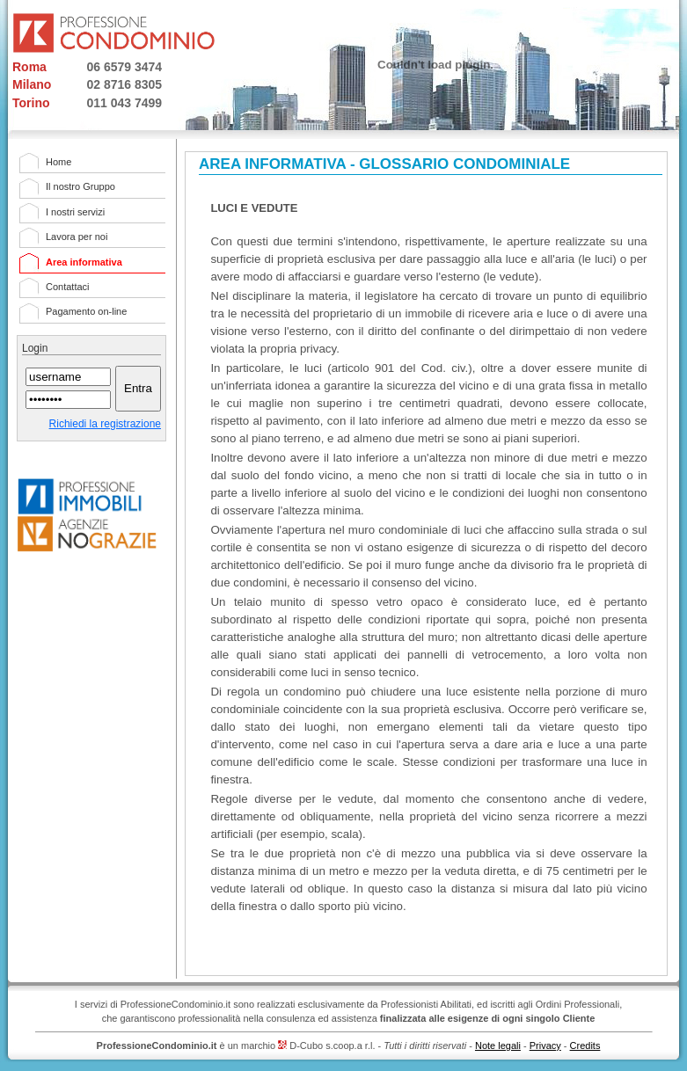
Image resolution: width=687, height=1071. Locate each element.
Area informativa (84, 262)
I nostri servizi (75, 212)
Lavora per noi (76, 236)
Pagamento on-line (86, 311)
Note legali (498, 1045)
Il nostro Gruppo (80, 186)
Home (58, 162)
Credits (585, 1045)
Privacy (545, 1045)
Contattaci (68, 286)
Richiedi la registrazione (105, 424)
